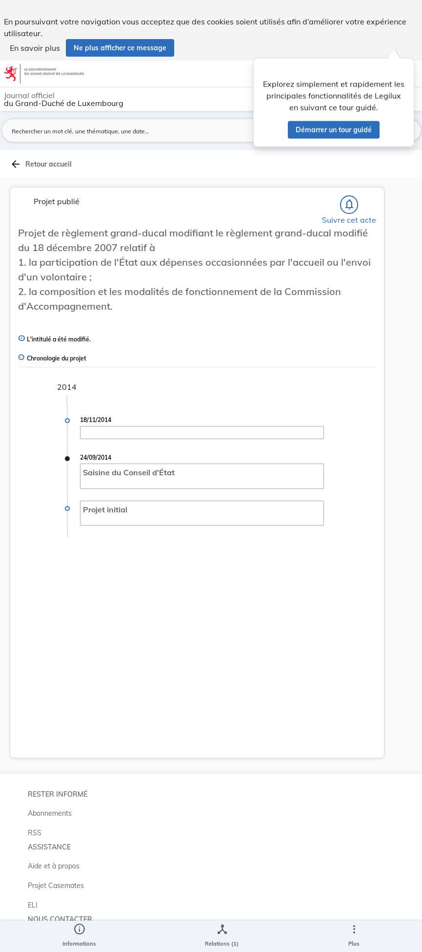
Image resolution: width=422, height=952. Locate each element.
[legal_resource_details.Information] (79, 936)
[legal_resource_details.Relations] (222, 936)
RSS (34, 832)
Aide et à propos (54, 866)
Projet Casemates (56, 885)
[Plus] (354, 936)
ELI (33, 905)
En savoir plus (35, 48)
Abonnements (50, 813)
